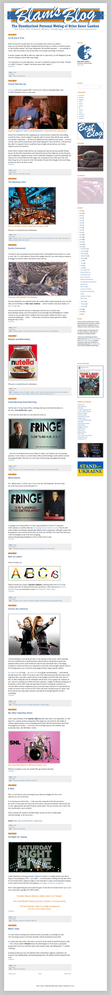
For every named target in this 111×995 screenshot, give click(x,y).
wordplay (81, 118)
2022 (80, 220)
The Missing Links (17, 182)
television (81, 114)
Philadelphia (55, 331)
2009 (80, 311)
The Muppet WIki (95, 344)
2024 (80, 215)
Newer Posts (12, 974)
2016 (80, 235)
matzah (24, 394)
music (80, 112)
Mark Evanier (81, 428)
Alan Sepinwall (82, 406)
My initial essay (13, 672)
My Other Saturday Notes (20, 713)
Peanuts (15, 240)
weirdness (81, 116)
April (82, 268)
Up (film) (27, 240)
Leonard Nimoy (51, 548)
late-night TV (18, 394)
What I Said (17, 821)
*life (18, 76)
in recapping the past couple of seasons (46, 528)
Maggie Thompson (83, 427)
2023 (80, 218)
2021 (80, 223)
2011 (80, 246)
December (84, 248)
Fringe (59, 238)
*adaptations (16, 392)
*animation (15, 548)
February (83, 304)
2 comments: (12, 778)
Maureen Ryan (82, 432)
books (80, 101)
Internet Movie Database (86, 340)
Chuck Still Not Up (85, 272)
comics (81, 103)
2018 (80, 230)
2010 (80, 309)
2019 (80, 227)
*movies (24, 238)
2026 (80, 211)
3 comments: (12, 329)
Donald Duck (49, 238)
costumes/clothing (44, 600)
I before (38, 821)
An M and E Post (16, 38)
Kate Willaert (81, 425)
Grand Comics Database (94, 338)
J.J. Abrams (39, 469)
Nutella (28, 394)
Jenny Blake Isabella (83, 423)
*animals (15, 331)
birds (33, 331)
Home (40, 974)
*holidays (32, 392)
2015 (80, 237)
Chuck (35, 90)
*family (14, 76)
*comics (20, 238)
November (84, 251)
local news (49, 331)
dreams (81, 106)
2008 (80, 314)
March (83, 301)
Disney (44, 238)
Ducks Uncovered (16, 248)
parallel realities (54, 469)
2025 (80, 213)
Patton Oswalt (38, 394)
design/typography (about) (55, 600)
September (84, 256)
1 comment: (12, 74)
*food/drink (26, 392)
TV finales (27, 173)
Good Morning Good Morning (22, 402)
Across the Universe (18, 609)
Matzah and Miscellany (19, 339)
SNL (36, 780)
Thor (23, 240)
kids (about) (22, 76)
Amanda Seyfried (49, 392)
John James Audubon (40, 331)
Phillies (19, 240)
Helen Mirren (22, 780)
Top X (53, 394)
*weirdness (29, 238)
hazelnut (65, 392)
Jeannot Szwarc (46, 469)
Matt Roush (81, 430)
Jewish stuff (12, 394)
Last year (11, 90)
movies (81, 110)
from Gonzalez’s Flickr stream (45, 589)
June (82, 263)
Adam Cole (81, 404)
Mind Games (14, 478)
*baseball (15, 238)
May (82, 265)
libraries (11, 240)
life (79, 108)
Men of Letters (15, 557)
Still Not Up (17, 84)
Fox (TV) (55, 238)
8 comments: (12, 967)
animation (81, 95)
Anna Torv (26, 548)
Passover (32, 394)
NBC (23, 173)
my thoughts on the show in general (50, 883)
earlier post (33, 672)
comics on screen (37, 238)
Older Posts (67, 974)
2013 (80, 242)
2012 (80, 244)
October (83, 253)
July (82, 260)
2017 (80, 232)
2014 (80, 239)
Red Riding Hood (47, 394)
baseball (81, 97)
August (83, 258)
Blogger (72, 986)
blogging (81, 99)
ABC (30, 331)
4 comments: (12, 236)
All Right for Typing (17, 837)
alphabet (37, 600)
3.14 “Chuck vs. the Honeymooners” (29, 131)
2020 (80, 225)
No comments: (12, 172)
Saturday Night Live (35, 876)
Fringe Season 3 (66, 238)
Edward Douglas (82, 413)
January (83, 306)
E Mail (11, 789)
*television (15, 173)
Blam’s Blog (81, 321)
